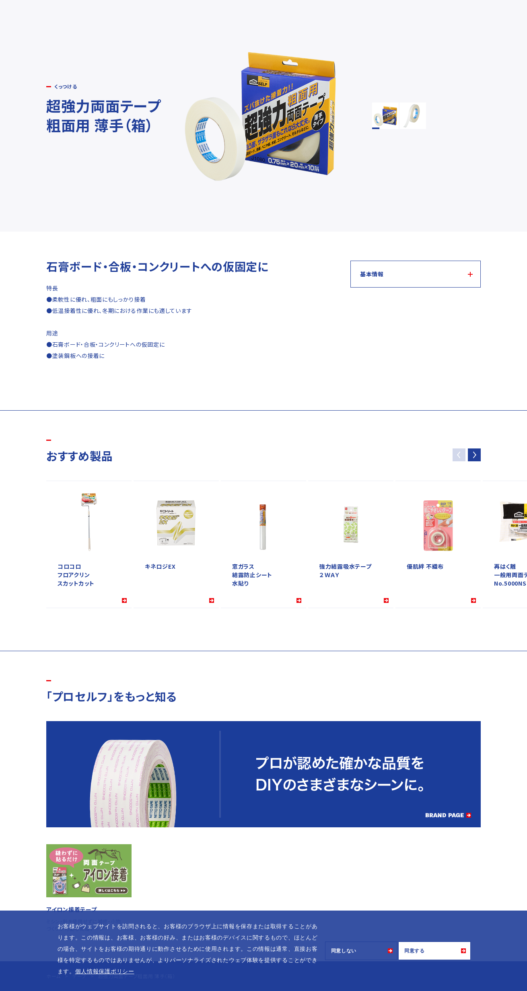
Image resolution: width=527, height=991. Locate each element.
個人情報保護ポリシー (104, 971)
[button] (474, 454)
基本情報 (372, 274)
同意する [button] (414, 951)
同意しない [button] (344, 951)
